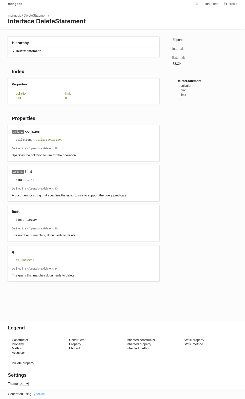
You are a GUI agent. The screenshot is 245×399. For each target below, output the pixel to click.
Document (27, 260)
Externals (230, 4)
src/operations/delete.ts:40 (41, 188)
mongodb (15, 4)
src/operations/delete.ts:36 (41, 228)
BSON (177, 63)
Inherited (211, 4)
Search (184, 4)
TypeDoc (38, 394)
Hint (30, 180)
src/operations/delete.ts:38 (41, 148)
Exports (178, 40)
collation (21, 93)
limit (68, 93)
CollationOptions (49, 140)
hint (18, 97)
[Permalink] (44, 132)
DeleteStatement (35, 15)
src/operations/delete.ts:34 (41, 268)
